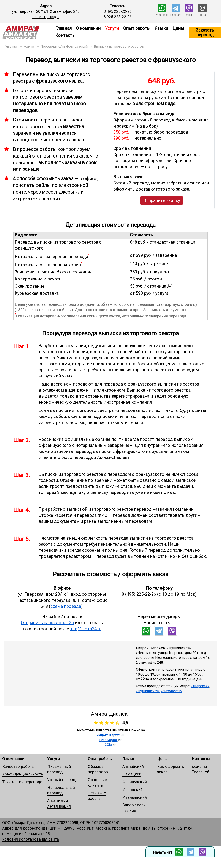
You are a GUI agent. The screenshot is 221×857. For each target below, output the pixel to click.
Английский (133, 766)
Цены (178, 28)
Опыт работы (136, 28)
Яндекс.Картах (108, 735)
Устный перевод (62, 779)
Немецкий (131, 774)
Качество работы (18, 766)
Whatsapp (162, 14)
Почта (202, 14)
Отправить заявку (161, 200)
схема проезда (45, 16)
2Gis (108, 745)
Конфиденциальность (22, 774)
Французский (134, 782)
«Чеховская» (171, 691)
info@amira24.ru (85, 628)
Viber (189, 14)
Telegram (175, 14)
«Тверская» (200, 686)
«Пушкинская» (148, 691)
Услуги (53, 758)
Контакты (65, 35)
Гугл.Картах (108, 740)
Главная (63, 28)
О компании (88, 28)
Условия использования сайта (30, 839)
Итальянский (134, 797)
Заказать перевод (205, 32)
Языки (161, 28)
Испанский (132, 789)
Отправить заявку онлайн (47, 622)
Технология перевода (22, 782)
